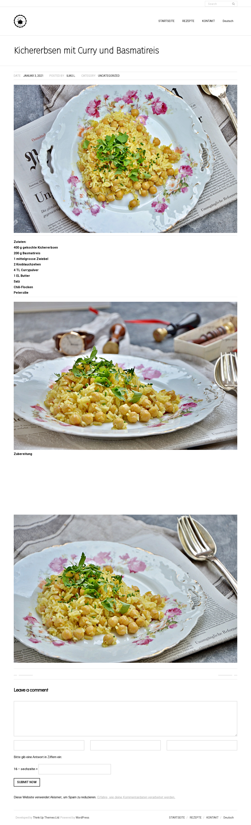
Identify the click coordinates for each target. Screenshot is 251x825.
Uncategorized (109, 75)
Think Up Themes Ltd (46, 817)
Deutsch (229, 817)
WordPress (82, 817)
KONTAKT (212, 817)
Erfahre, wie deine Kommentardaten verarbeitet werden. (136, 797)
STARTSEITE (177, 817)
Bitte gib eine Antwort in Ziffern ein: (38, 757)
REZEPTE (196, 817)
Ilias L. (71, 75)
